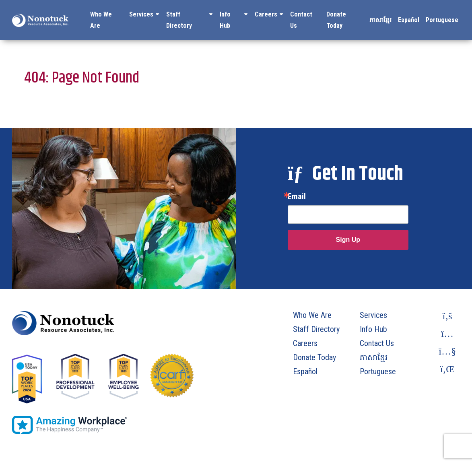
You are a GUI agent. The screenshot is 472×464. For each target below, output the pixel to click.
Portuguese (442, 20)
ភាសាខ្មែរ (380, 20)
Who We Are (101, 19)
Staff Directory (179, 19)
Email (297, 196)
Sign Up (348, 239)
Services (141, 14)
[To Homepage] (40, 20)
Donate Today (336, 19)
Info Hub (225, 19)
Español (408, 20)
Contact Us (301, 19)
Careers (266, 14)
